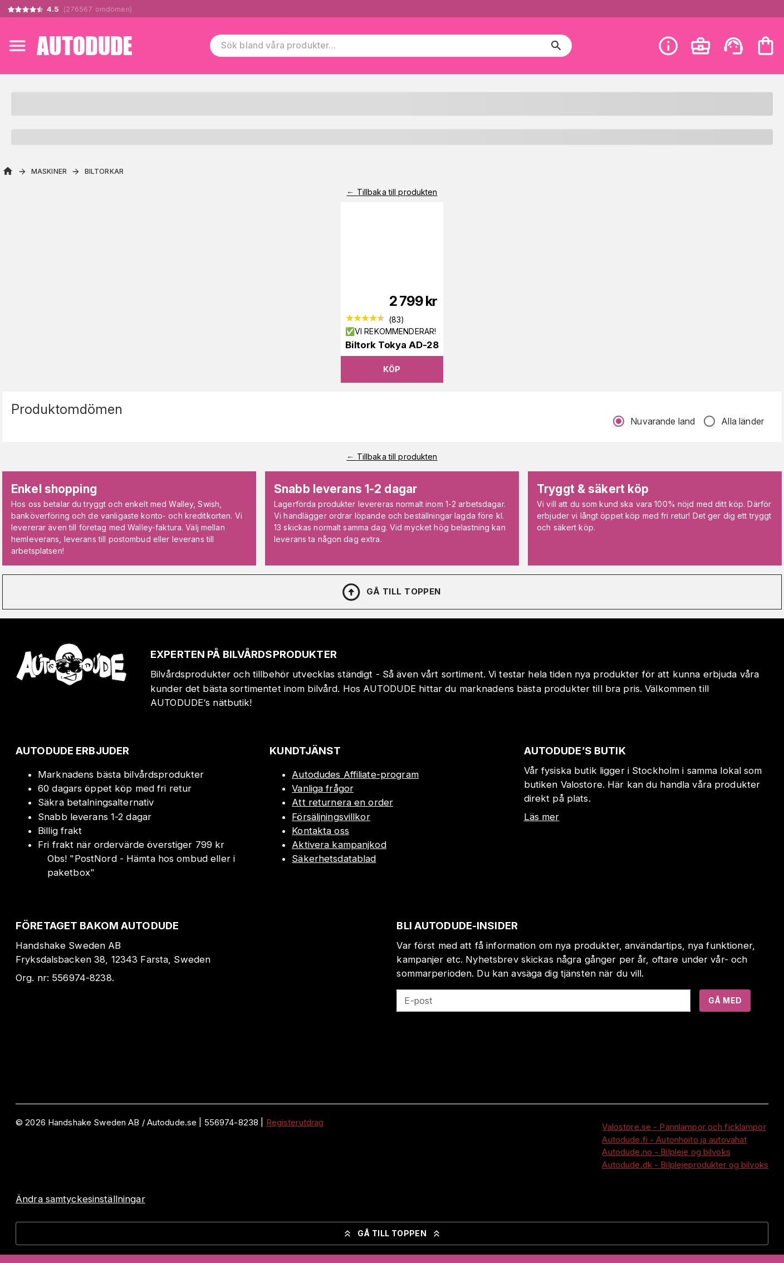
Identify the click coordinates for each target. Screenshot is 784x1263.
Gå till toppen (391, 592)
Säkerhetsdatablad (334, 858)
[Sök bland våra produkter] (383, 46)
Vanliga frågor (323, 788)
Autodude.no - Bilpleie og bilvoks (666, 1152)
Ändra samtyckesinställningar (80, 1199)
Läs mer (542, 816)
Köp (391, 369)
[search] (556, 46)
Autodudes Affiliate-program (355, 774)
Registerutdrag (295, 1122)
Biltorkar (104, 171)
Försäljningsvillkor (331, 816)
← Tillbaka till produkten (391, 192)
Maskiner (49, 171)
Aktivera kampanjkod (339, 844)
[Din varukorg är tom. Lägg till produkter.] (766, 46)
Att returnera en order (342, 802)
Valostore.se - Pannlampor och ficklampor (684, 1126)
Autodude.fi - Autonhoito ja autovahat (674, 1139)
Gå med (725, 1000)
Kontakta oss (320, 830)
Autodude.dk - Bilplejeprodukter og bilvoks (685, 1164)
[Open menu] (17, 46)
